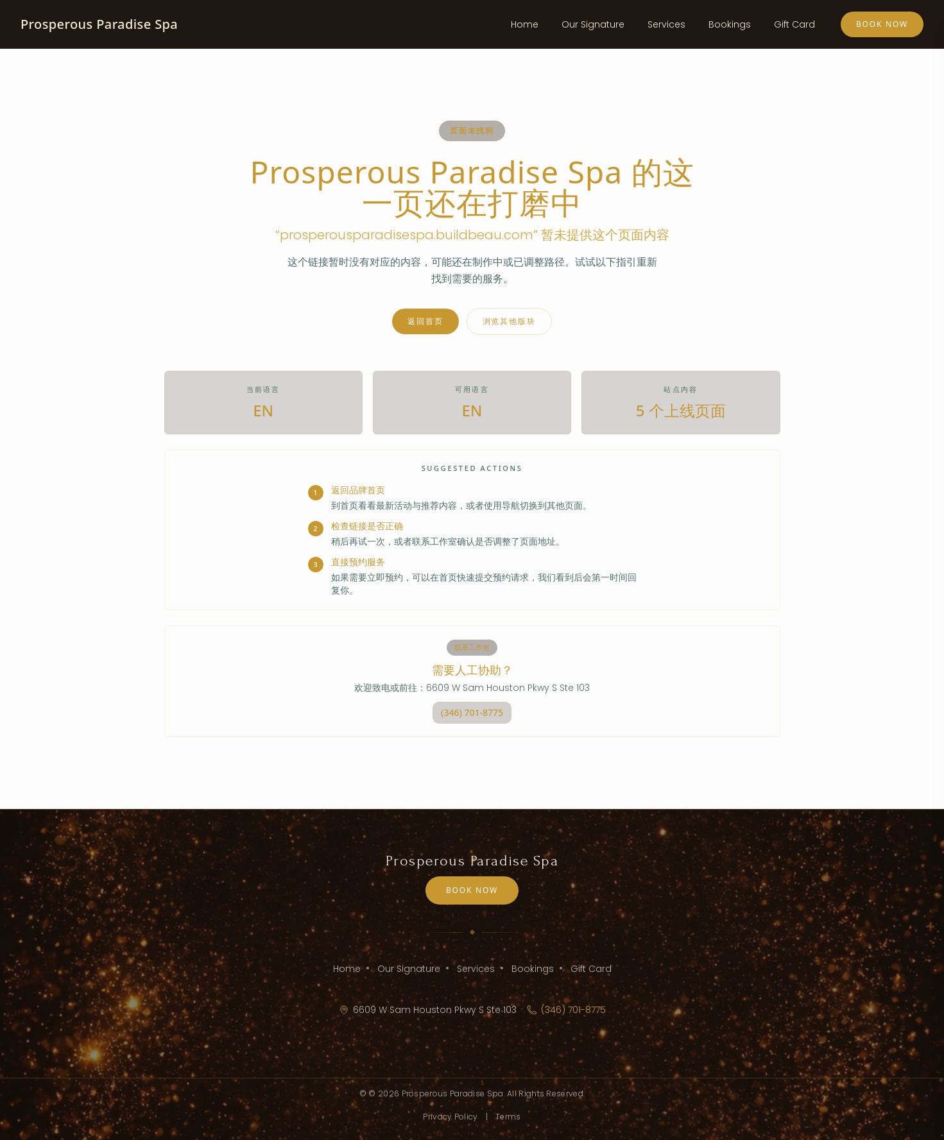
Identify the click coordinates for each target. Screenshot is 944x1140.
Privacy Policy (450, 1116)
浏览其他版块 (509, 321)
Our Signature (593, 24)
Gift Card (794, 24)
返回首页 (425, 321)
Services (666, 24)
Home (524, 24)
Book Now (882, 24)
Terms (508, 1116)
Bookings (729, 24)
